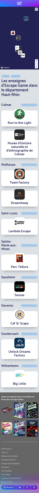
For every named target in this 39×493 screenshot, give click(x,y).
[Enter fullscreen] (36, 9)
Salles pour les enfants (9, 456)
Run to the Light (19, 123)
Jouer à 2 (4, 452)
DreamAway (19, 203)
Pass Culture (5, 475)
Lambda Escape (19, 231)
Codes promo (6, 449)
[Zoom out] (36, 63)
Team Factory (19, 182)
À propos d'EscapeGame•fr (11, 478)
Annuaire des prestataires (10, 464)
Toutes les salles (29, 105)
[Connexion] (34, 487)
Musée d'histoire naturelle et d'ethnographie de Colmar (19, 149)
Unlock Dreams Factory (19, 353)
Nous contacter (7, 482)
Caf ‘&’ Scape (20, 323)
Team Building (6, 471)
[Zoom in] (36, 60)
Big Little (19, 384)
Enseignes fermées (8, 460)
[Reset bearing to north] (36, 66)
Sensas (19, 295)
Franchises (5, 467)
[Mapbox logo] (5, 67)
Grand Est (16, 76)
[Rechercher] (27, 487)
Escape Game (19, 3)
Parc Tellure (19, 267)
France (6, 76)
